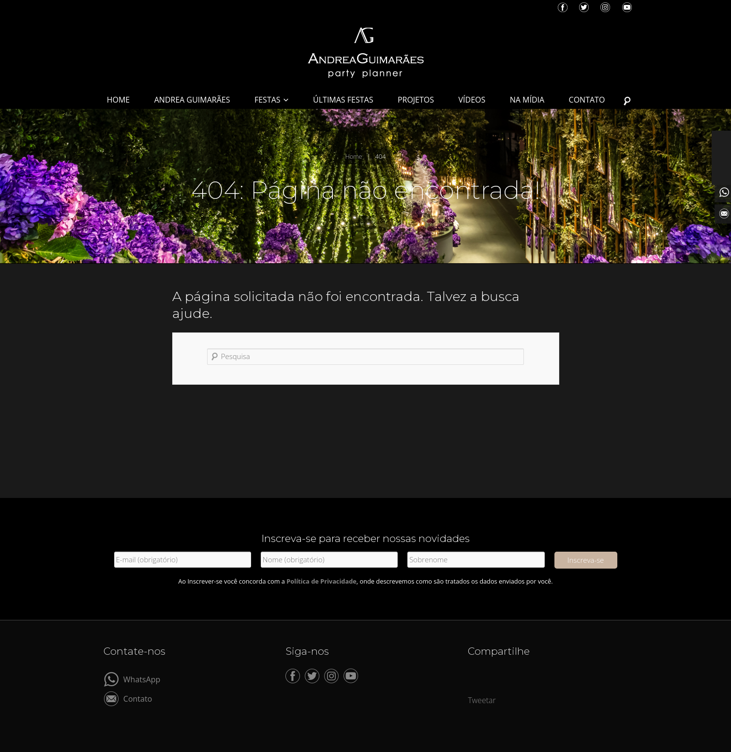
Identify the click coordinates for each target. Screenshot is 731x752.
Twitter (584, 7)
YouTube (627, 7)
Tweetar (482, 700)
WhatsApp (142, 678)
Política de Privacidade (321, 581)
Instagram (605, 7)
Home (353, 156)
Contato (137, 698)
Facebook (562, 7)
